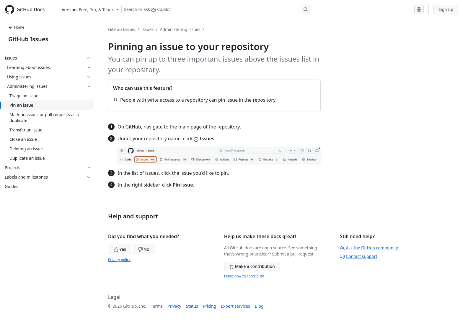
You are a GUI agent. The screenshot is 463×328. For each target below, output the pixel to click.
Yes (120, 249)
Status (192, 306)
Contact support (358, 256)
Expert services (235, 306)
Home (16, 27)
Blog (259, 306)
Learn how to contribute (244, 275)
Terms (157, 306)
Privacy (174, 306)
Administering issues (180, 29)
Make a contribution (252, 266)
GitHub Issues (28, 39)
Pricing (209, 306)
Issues (147, 29)
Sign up (445, 9)
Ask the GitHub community (369, 247)
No (143, 249)
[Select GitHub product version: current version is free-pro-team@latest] (90, 9)
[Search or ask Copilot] (215, 9)
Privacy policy (119, 259)
